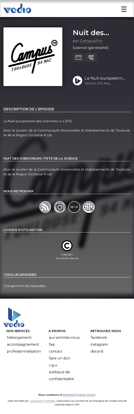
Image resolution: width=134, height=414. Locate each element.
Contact (55, 351)
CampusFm (91, 41)
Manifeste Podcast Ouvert (79, 394)
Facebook (99, 338)
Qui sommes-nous (64, 338)
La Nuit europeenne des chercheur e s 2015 (105, 78)
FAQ (52, 344)
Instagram (99, 344)
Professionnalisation (24, 351)
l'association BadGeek (42, 400)
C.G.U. (53, 365)
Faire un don (59, 358)
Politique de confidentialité (61, 375)
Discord (97, 351)
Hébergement (19, 338)
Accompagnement (23, 344)
